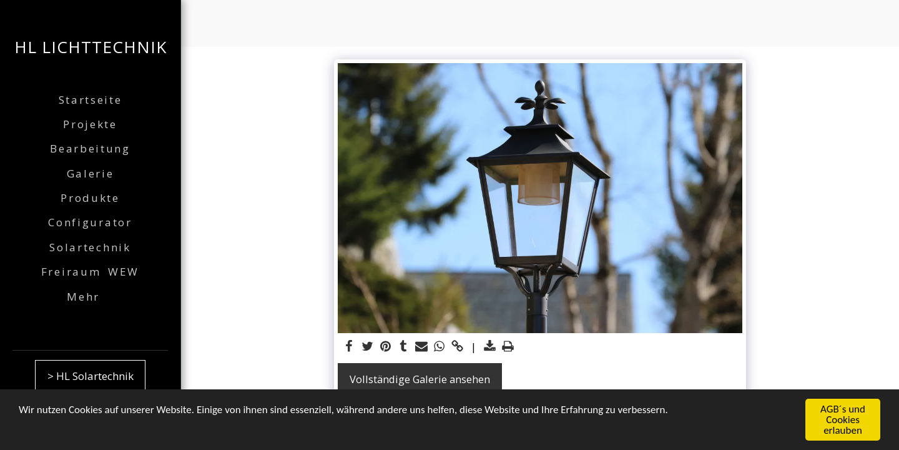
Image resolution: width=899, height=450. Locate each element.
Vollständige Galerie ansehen (420, 379)
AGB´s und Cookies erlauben (842, 420)
